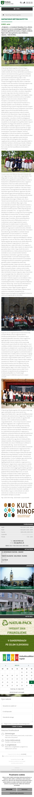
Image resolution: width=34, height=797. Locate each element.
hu (29, 2)
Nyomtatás (20, 759)
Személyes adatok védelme (17, 763)
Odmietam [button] (24, 789)
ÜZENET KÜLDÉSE (17, 726)
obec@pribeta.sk (19, 543)
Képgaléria (29, 591)
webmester (17, 767)
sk (27, 2)
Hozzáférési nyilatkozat (14, 761)
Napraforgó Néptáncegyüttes (13, 15)
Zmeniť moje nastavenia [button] (17, 793)
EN (31, 2)
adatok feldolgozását (23, 723)
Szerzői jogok (22, 761)
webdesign (13, 769)
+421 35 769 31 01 (18, 541)
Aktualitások (29, 549)
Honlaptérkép (14, 759)
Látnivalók (29, 566)
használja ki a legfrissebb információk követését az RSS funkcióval (17, 756)
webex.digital (20, 769)
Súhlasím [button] (9, 789)
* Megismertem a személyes (15, 723)
